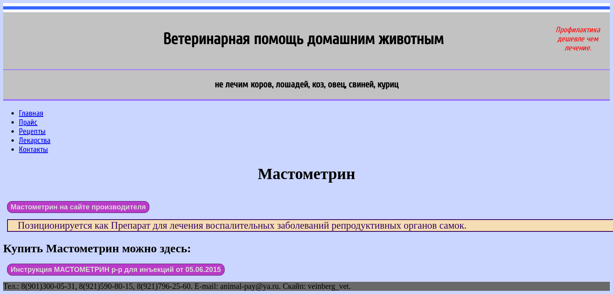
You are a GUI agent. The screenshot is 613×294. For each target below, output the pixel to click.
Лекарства (34, 140)
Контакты (33, 149)
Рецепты (32, 131)
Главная (31, 113)
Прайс (28, 122)
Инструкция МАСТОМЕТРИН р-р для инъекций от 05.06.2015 (116, 270)
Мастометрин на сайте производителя (78, 207)
